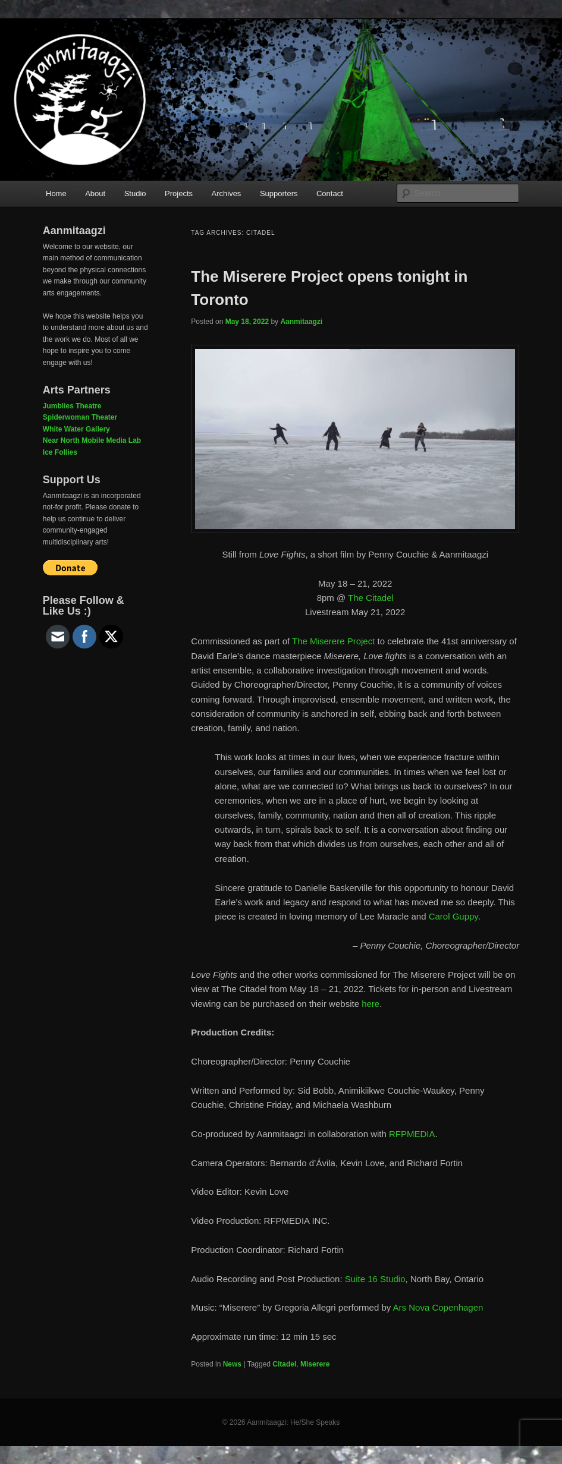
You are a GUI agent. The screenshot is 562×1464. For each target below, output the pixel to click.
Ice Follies (60, 452)
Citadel (284, 1364)
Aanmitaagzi (301, 321)
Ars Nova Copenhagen (438, 1307)
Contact (329, 193)
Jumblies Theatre (72, 406)
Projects (179, 193)
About (95, 193)
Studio (135, 193)
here (370, 1004)
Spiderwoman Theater (80, 417)
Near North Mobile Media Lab (92, 440)
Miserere (314, 1364)
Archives (226, 193)
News (232, 1364)
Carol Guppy (453, 916)
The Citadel (371, 598)
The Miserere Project (333, 641)
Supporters (279, 193)
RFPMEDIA (412, 1134)
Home (56, 193)
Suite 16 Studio (375, 1279)
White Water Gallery (76, 429)
